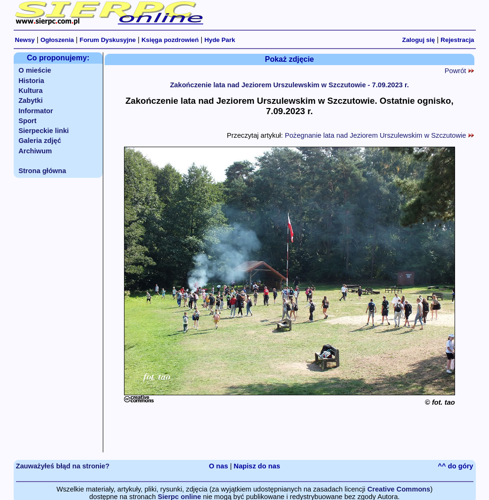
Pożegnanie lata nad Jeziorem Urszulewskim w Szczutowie (379, 135)
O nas (218, 466)
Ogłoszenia (57, 39)
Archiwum (35, 151)
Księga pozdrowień (170, 39)
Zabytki (30, 100)
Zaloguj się (418, 39)
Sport (27, 121)
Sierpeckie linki (43, 130)
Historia (31, 80)
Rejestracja (457, 39)
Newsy (25, 39)
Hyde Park (219, 39)
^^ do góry (455, 466)
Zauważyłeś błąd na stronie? (63, 466)
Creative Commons (399, 489)
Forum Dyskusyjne (108, 39)
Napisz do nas (257, 466)
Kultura (30, 90)
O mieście (34, 70)
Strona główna (42, 171)
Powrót (459, 71)
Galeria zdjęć (39, 140)
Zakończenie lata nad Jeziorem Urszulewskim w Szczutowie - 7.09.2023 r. (289, 85)
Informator (35, 111)
